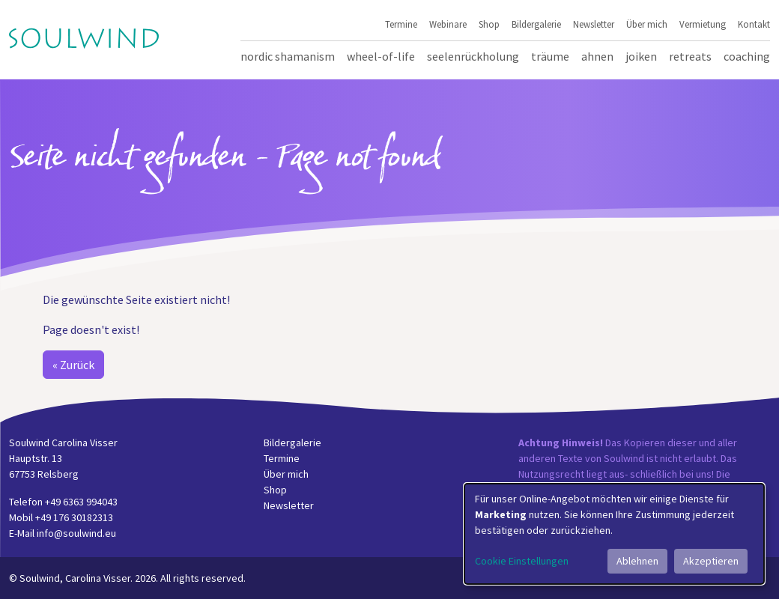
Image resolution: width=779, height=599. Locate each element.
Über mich (646, 24)
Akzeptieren (711, 561)
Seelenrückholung (473, 56)
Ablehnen (637, 561)
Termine (401, 24)
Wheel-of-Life (381, 56)
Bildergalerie (536, 24)
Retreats (690, 56)
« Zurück (73, 364)
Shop (489, 24)
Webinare (448, 24)
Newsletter (593, 24)
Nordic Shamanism (287, 56)
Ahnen (597, 56)
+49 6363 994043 (81, 501)
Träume (550, 56)
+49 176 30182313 (74, 517)
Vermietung (702, 24)
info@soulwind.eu (76, 533)
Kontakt (754, 24)
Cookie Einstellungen (522, 561)
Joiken (641, 56)
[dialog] (614, 534)
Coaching (747, 56)
